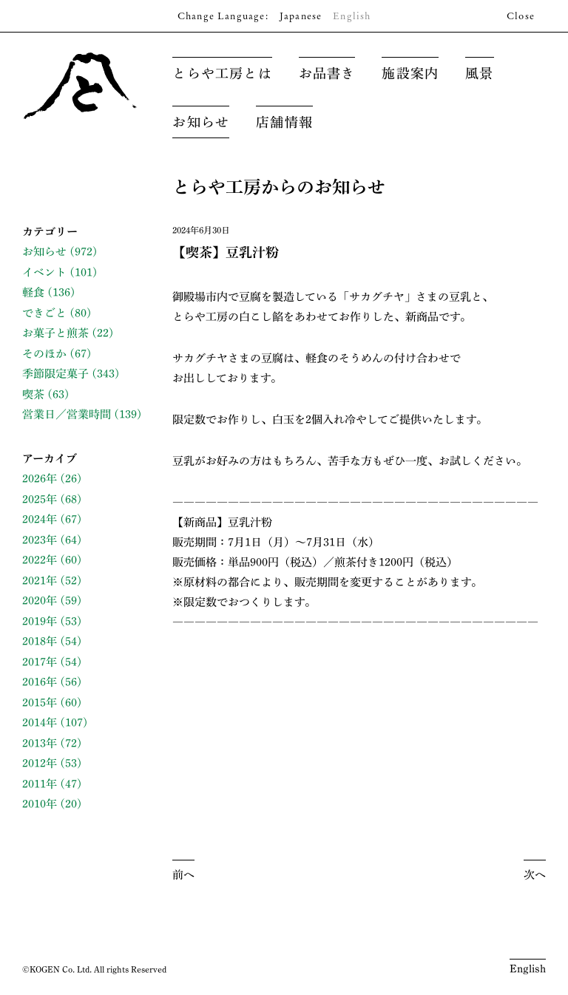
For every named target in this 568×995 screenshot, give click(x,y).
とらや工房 (80, 85)
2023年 (39, 540)
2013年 (39, 743)
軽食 (33, 292)
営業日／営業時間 (66, 414)
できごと (44, 313)
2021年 (39, 580)
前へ (183, 874)
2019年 (39, 621)
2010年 (39, 803)
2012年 (39, 763)
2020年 (39, 600)
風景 (479, 73)
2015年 (39, 702)
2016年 (39, 681)
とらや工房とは (221, 73)
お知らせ (200, 122)
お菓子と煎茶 (55, 333)
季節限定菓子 (55, 373)
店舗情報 (284, 122)
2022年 (39, 560)
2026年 (39, 478)
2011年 (39, 783)
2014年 (39, 722)
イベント (44, 272)
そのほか (44, 353)
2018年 (39, 641)
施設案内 (410, 73)
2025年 (39, 499)
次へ (535, 874)
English (528, 968)
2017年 (39, 662)
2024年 (39, 519)
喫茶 (33, 394)
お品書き (327, 73)
